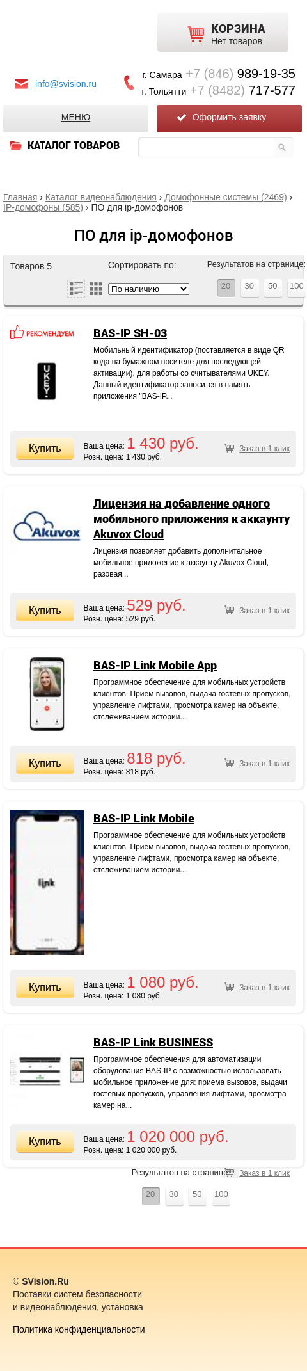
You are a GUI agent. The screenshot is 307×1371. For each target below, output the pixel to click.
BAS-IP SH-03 (130, 333)
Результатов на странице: (256, 264)
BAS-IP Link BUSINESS (153, 1042)
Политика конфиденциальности (79, 1329)
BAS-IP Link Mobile (143, 818)
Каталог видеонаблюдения (101, 197)
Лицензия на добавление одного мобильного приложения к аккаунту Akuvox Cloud (191, 518)
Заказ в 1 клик (264, 448)
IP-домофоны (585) (43, 207)
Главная (20, 197)
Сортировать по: (142, 265)
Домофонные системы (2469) (225, 197)
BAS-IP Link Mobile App (155, 665)
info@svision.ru (66, 84)
